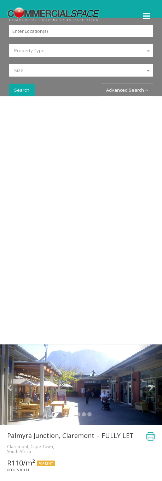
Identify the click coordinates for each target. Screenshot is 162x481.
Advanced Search (127, 90)
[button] (12, 384)
